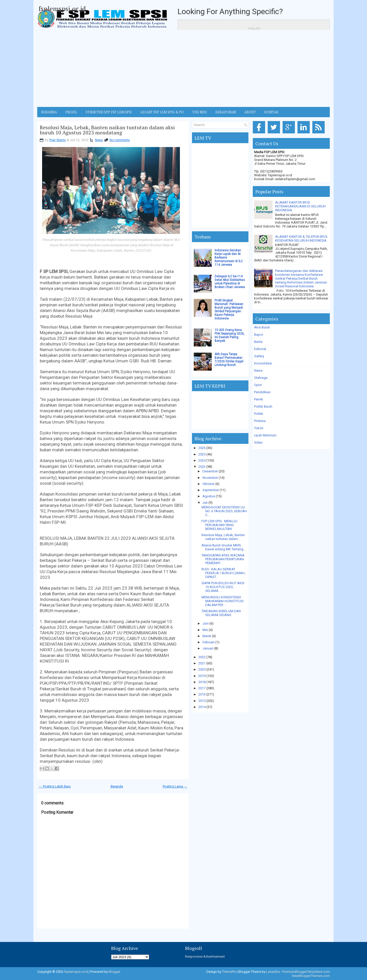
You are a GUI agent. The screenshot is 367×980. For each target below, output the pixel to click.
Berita (258, 342)
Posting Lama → (175, 786)
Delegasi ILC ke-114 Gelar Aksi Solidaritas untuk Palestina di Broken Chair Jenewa (230, 281)
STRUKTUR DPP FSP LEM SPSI (109, 112)
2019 (202, 676)
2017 (202, 688)
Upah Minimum (265, 435)
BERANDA (49, 112)
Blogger (114, 972)
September (210, 490)
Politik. (259, 414)
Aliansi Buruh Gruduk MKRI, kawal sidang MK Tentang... (223, 547)
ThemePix (229, 972)
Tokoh (258, 428)
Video (258, 442)
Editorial (260, 349)
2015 (202, 701)
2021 (202, 663)
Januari (207, 648)
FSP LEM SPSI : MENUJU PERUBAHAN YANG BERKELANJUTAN (219, 525)
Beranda (117, 786)
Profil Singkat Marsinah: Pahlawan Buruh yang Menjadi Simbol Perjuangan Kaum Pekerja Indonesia (229, 309)
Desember (210, 471)
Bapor (258, 334)
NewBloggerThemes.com (311, 976)
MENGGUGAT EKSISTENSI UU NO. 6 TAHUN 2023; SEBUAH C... (224, 511)
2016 (202, 694)
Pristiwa (260, 421)
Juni (205, 623)
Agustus (208, 496)
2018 (202, 682)
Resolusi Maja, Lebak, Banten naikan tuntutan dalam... (223, 537)
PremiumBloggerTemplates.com (306, 972)
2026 (202, 448)
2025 (202, 454)
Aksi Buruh (262, 327)
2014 (202, 707)
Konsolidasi (263, 363)
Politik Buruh (263, 406)
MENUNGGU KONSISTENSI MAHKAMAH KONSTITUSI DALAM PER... (222, 601)
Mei (205, 630)
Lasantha (273, 972)
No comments (120, 140)
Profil (71, 112)
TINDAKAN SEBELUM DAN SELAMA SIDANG (221, 613)
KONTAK (271, 112)
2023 (202, 467)
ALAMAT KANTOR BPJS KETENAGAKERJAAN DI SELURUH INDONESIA (300, 206)
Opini (258, 385)
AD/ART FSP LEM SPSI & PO (162, 112)
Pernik (258, 399)
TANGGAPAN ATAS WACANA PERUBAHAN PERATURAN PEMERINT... (223, 559)
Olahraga (260, 378)
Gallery (259, 356)
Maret (206, 636)
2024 (202, 460)
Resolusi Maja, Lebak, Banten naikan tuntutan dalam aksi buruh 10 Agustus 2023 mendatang (107, 130)
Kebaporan (225, 112)
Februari (208, 642)
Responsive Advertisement (205, 956)
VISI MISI (199, 112)
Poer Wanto (57, 140)
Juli (205, 503)
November (210, 478)
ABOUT (250, 112)
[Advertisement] (183, 68)
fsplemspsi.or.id (62, 8)
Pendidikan (262, 392)
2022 (202, 657)
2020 (202, 669)
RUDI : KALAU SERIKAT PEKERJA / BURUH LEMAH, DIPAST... (223, 573)
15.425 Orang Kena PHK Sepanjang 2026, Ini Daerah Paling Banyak (230, 335)
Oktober (208, 484)
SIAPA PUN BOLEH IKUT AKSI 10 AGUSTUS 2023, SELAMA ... (222, 587)
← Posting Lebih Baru (55, 786)
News (99, 140)
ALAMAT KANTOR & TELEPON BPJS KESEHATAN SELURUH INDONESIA (301, 238)
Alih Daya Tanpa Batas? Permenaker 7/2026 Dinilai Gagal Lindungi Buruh (229, 359)
